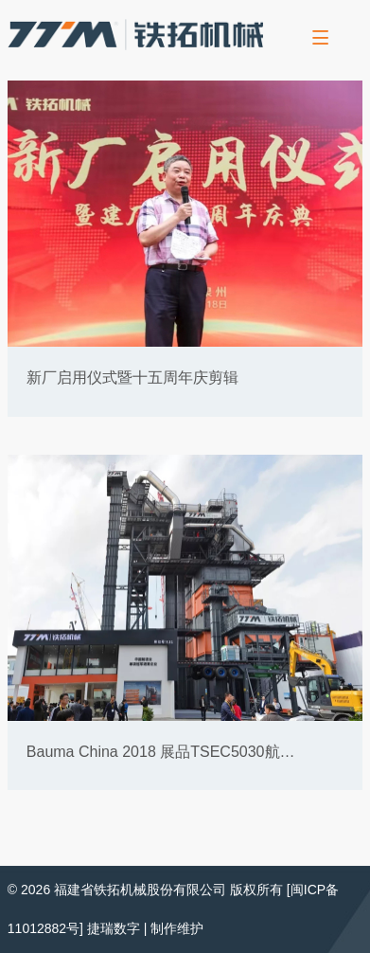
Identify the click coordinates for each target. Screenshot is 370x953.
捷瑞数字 (113, 928)
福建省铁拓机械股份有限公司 (140, 889)
